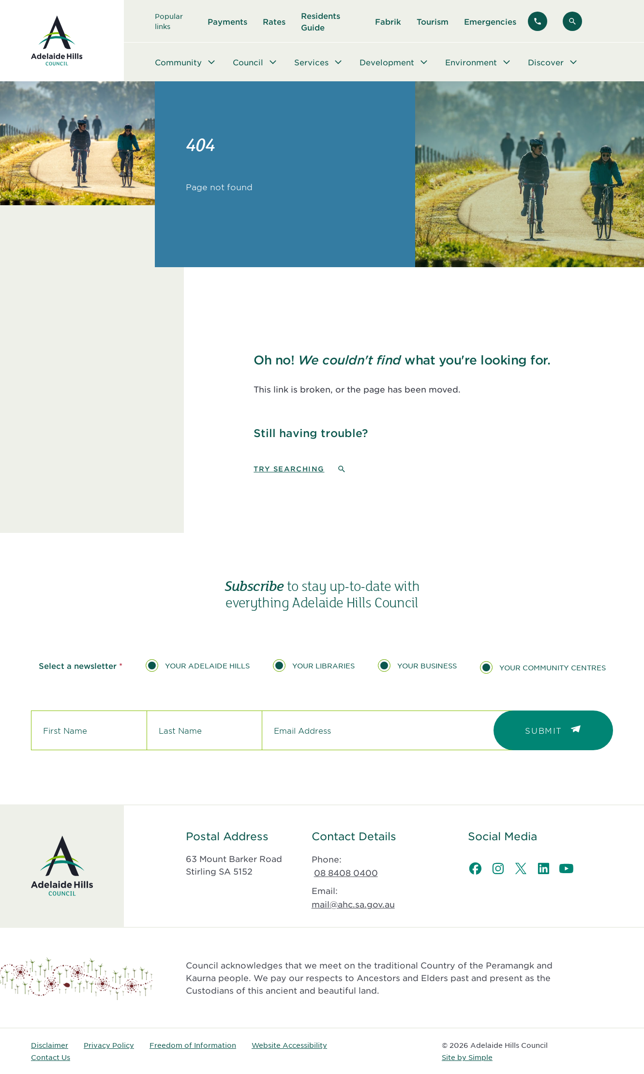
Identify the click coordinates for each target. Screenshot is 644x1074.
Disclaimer (49, 1045)
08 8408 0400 (346, 872)
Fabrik (388, 21)
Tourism (433, 21)
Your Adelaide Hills (207, 665)
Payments (227, 21)
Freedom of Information (193, 1045)
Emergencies (490, 21)
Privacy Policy (109, 1045)
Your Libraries (323, 665)
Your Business (427, 665)
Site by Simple (467, 1057)
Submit (543, 730)
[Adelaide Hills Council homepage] (56, 40)
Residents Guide (320, 21)
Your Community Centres (552, 667)
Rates (274, 21)
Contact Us (50, 1057)
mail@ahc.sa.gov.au (353, 904)
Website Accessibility (289, 1045)
